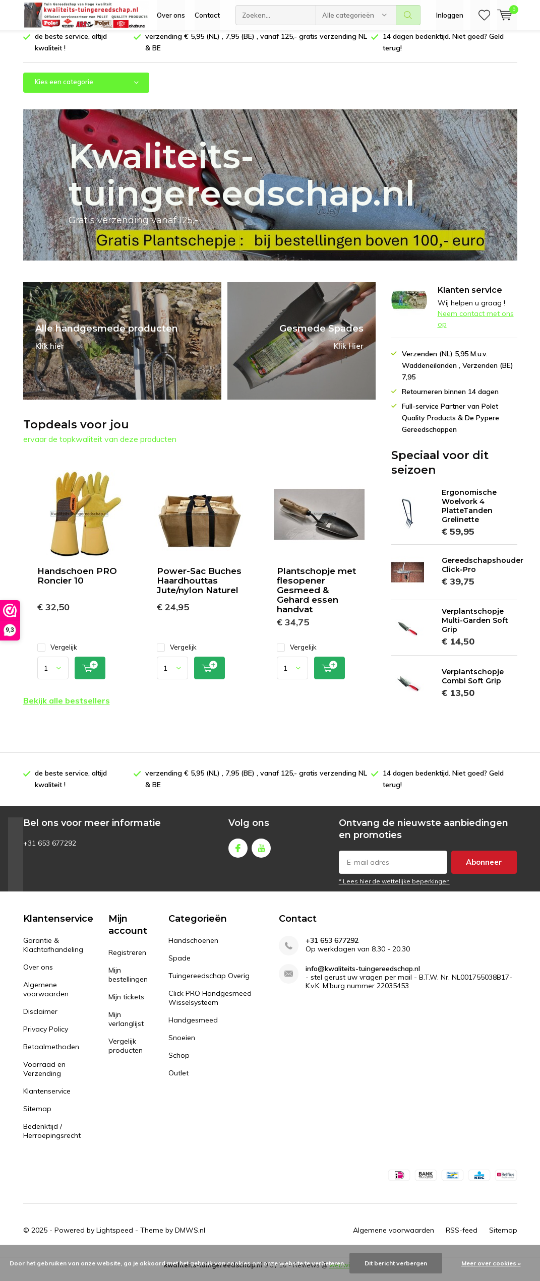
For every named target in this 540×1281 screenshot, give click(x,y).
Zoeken (408, 15)
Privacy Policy (45, 1036)
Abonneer (484, 869)
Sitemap (37, 1116)
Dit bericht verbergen (396, 1263)
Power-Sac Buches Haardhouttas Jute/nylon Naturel (199, 588)
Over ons (171, 15)
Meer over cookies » (491, 1263)
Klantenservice (47, 1098)
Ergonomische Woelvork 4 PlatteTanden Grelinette (469, 513)
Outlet (178, 1080)
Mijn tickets (126, 1004)
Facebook (238, 853)
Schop (179, 1062)
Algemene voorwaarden (46, 997)
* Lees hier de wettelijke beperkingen (394, 888)
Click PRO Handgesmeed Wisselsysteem (210, 1005)
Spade (179, 965)
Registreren (127, 960)
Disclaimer (40, 1018)
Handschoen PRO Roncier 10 (77, 583)
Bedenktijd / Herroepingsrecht (52, 1138)
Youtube (261, 853)
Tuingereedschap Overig (209, 983)
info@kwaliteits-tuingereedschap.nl (363, 976)
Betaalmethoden (51, 1054)
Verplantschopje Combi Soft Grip (473, 684)
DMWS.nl (190, 1237)
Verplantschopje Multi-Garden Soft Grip (475, 628)
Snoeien (181, 1045)
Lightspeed (114, 1237)
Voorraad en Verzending (44, 1076)
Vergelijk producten (125, 1053)
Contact (207, 15)
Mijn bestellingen (128, 982)
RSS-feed (461, 1237)
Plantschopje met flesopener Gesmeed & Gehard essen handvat (316, 597)
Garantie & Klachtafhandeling (53, 952)
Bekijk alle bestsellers (66, 708)
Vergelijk (57, 655)
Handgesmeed (193, 1027)
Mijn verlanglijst (126, 1026)
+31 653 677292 (332, 948)
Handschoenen (193, 947)
